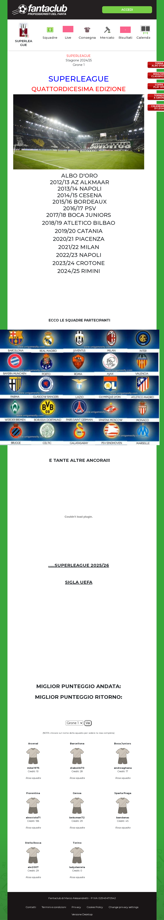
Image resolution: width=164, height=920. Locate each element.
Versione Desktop (82, 914)
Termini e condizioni (54, 907)
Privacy (76, 907)
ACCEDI (127, 10)
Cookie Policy (95, 907)
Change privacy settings (123, 907)
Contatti (31, 907)
